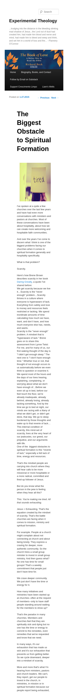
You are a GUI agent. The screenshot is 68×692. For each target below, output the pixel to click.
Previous (44, 98)
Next (55, 98)
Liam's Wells (48, 86)
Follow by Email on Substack (24, 79)
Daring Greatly (24, 281)
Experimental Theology (33, 20)
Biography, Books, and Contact (36, 72)
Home (13, 72)
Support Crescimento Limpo (23, 86)
